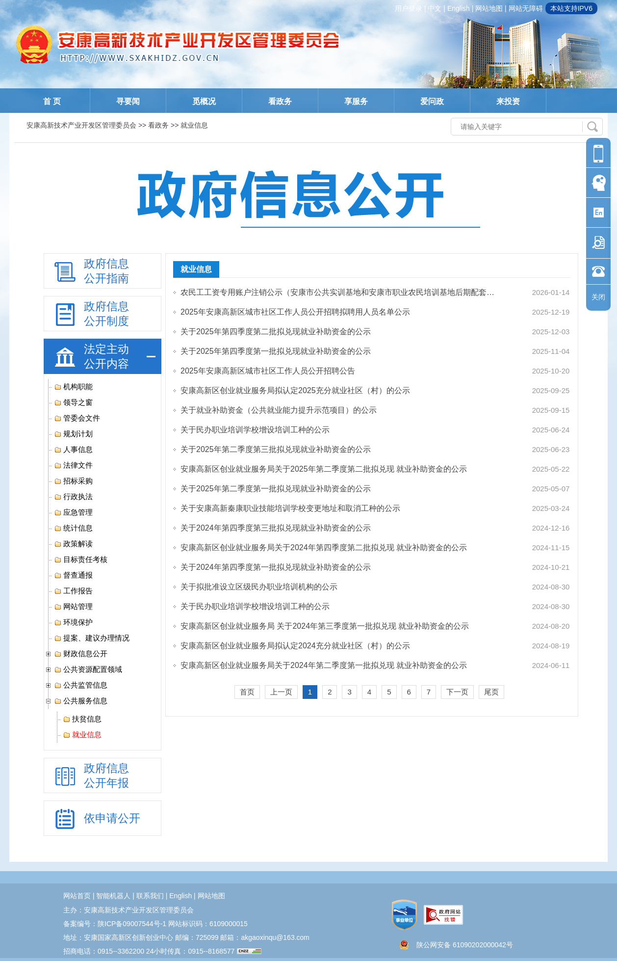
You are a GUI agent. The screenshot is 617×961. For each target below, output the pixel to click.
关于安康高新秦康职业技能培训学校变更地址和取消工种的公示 (290, 508)
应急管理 (73, 512)
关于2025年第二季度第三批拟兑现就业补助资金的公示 (275, 449)
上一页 (281, 692)
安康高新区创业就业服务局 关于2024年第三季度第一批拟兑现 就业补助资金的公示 (324, 626)
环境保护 (73, 622)
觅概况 (204, 101)
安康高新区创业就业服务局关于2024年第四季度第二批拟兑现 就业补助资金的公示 (323, 547)
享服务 (356, 101)
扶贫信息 (82, 719)
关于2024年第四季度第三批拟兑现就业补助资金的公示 (275, 528)
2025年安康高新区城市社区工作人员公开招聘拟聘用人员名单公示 (295, 312)
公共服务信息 (80, 700)
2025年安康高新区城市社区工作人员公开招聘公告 (267, 371)
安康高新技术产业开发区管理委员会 (81, 125)
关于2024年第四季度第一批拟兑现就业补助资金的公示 (275, 567)
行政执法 (73, 496)
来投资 (508, 101)
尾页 (491, 692)
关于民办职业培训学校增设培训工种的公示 (255, 430)
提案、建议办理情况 (91, 638)
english (458, 8)
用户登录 (408, 8)
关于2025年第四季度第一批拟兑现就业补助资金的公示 (275, 351)
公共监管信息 (80, 685)
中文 (434, 8)
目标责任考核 (80, 559)
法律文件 (73, 465)
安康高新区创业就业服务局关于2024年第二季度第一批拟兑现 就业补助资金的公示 (323, 665)
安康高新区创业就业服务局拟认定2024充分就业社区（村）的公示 (295, 645)
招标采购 (73, 481)
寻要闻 (128, 101)
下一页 (457, 692)
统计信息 (73, 528)
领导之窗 (73, 402)
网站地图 (489, 8)
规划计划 (73, 433)
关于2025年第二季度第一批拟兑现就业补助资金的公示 (275, 488)
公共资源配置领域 (88, 669)
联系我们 (150, 896)
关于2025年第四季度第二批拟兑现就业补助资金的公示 (275, 331)
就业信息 (82, 734)
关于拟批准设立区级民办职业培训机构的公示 (258, 587)
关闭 (598, 297)
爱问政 (432, 101)
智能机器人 (113, 896)
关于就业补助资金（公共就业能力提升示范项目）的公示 (278, 410)
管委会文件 (77, 418)
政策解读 (73, 543)
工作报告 (73, 591)
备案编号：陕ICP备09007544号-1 (114, 924)
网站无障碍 (526, 8)
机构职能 (73, 386)
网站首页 (77, 896)
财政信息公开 (80, 653)
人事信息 (73, 449)
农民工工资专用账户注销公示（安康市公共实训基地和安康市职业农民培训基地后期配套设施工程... (340, 292)
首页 (247, 692)
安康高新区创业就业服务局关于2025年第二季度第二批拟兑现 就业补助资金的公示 (323, 469)
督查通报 (73, 575)
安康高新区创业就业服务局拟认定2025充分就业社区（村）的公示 (295, 390)
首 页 (52, 101)
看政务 (280, 101)
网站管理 (73, 606)
